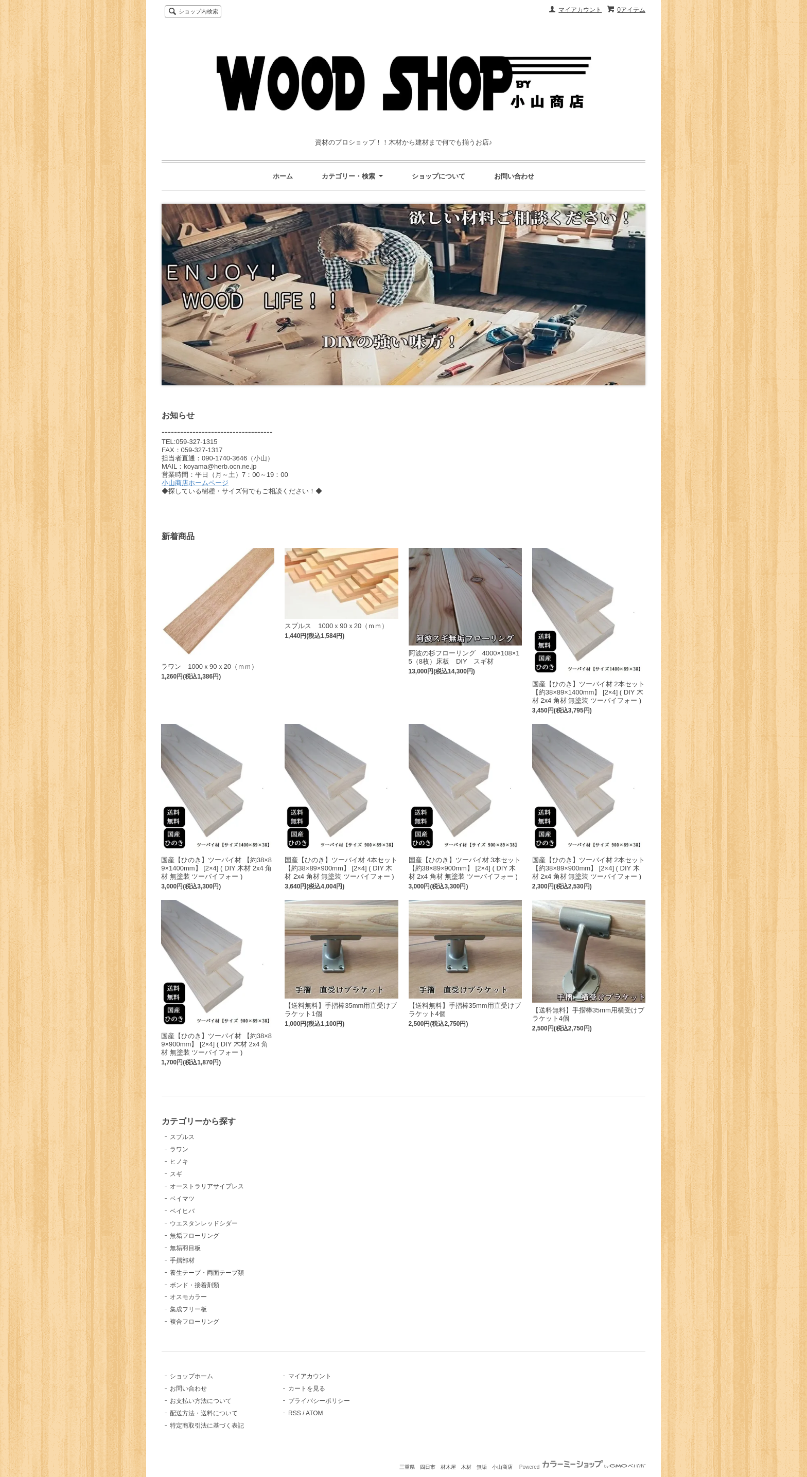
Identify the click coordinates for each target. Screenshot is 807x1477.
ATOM (314, 1413)
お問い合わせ (514, 176)
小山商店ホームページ (195, 483)
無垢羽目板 (185, 1248)
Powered (582, 1467)
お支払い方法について (201, 1400)
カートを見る (306, 1388)
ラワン (179, 1149)
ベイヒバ (182, 1211)
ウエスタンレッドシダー (204, 1223)
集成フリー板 (188, 1309)
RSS (294, 1413)
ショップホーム (191, 1376)
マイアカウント (580, 9)
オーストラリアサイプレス (207, 1186)
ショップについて (438, 176)
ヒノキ (179, 1161)
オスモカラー (188, 1297)
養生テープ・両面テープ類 (207, 1272)
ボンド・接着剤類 (194, 1285)
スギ (176, 1174)
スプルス (182, 1137)
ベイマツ (182, 1198)
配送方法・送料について (204, 1413)
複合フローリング (194, 1321)
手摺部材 (182, 1260)
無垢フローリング (194, 1235)
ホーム (283, 176)
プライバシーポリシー (319, 1400)
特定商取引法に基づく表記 (207, 1425)
